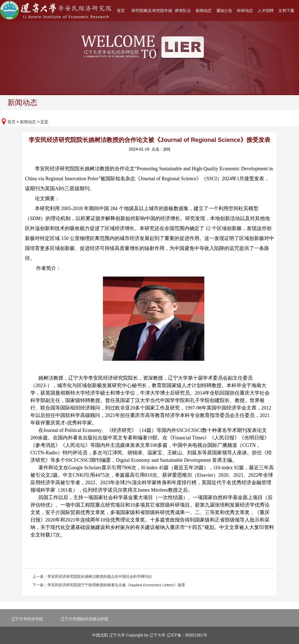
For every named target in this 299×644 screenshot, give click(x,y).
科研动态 (245, 10)
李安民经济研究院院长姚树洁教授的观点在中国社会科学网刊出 (99, 576)
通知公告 (224, 10)
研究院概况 (141, 10)
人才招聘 (266, 10)
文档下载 (286, 10)
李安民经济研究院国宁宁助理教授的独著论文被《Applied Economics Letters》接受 (116, 585)
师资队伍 (183, 10)
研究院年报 (162, 10)
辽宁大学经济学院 (27, 619)
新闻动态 (204, 10)
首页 (121, 10)
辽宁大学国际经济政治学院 (84, 619)
